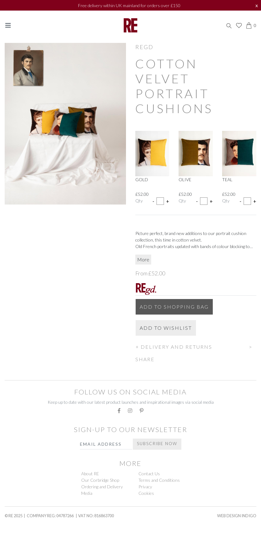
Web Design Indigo (236, 515)
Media (86, 493)
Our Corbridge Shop (100, 480)
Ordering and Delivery (102, 486)
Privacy (145, 486)
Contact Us (149, 473)
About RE (90, 473)
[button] (196, 346)
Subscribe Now (157, 443)
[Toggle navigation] (8, 25)
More (143, 259)
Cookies (146, 493)
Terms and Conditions (159, 480)
